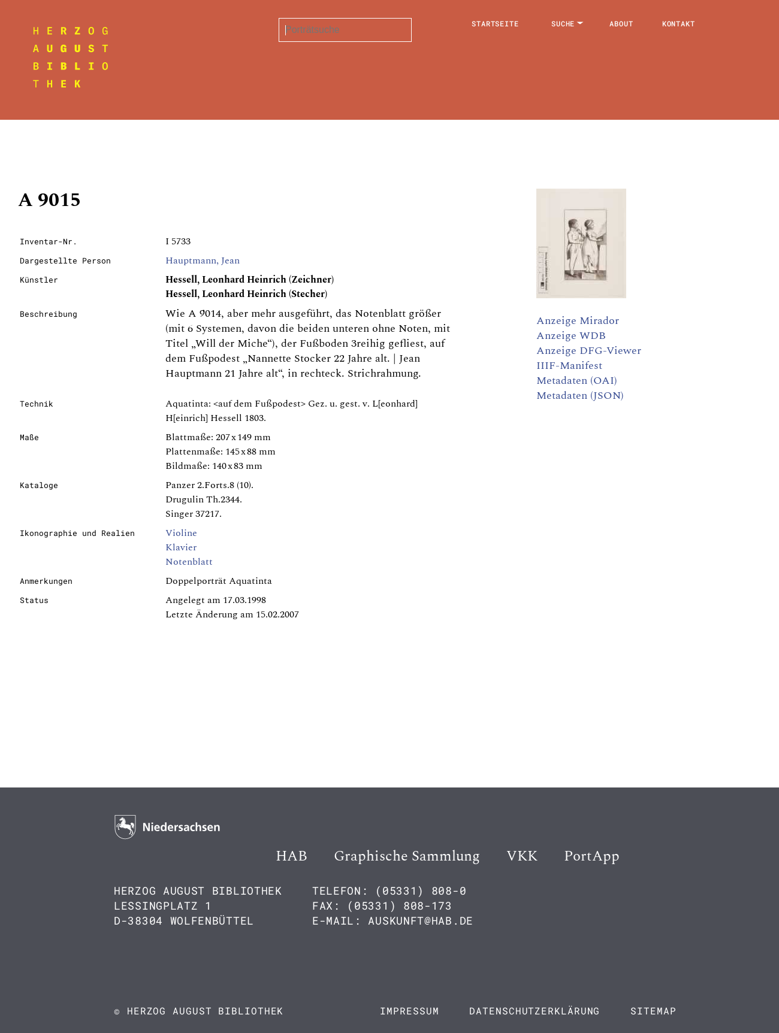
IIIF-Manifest (569, 366)
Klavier (181, 547)
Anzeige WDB (571, 336)
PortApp (592, 856)
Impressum (409, 1010)
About (621, 23)
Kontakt (678, 23)
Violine (181, 533)
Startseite (495, 23)
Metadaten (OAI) (576, 380)
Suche (563, 23)
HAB (291, 856)
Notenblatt (189, 562)
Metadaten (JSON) (580, 395)
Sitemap (653, 1010)
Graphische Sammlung (407, 856)
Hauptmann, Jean (202, 260)
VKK (522, 856)
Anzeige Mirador (577, 321)
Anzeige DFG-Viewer (588, 351)
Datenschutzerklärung (534, 1010)
